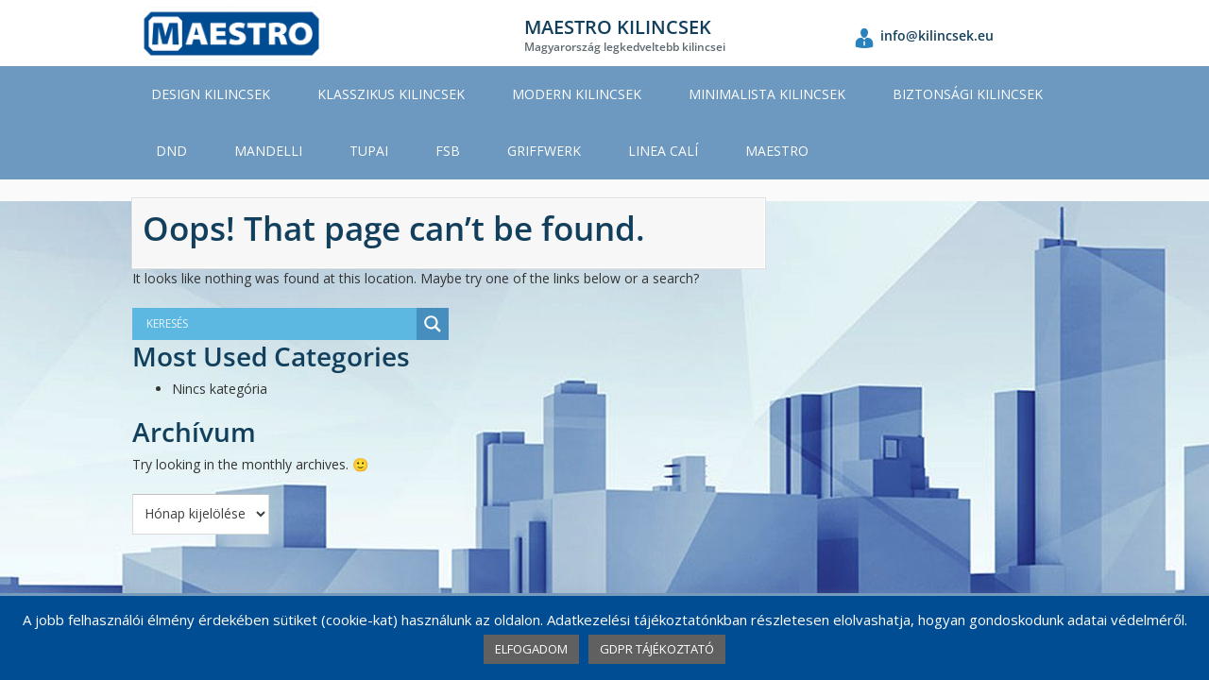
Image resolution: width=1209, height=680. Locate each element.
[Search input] (264, 324)
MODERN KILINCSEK (576, 94)
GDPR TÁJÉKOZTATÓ (657, 648)
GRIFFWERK (544, 151)
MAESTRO (777, 151)
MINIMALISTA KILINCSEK (767, 94)
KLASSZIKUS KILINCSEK (391, 94)
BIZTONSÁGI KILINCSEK (968, 94)
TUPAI (368, 151)
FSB (447, 151)
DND (171, 151)
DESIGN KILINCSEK (210, 94)
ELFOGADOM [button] (531, 648)
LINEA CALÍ (663, 151)
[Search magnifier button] (433, 324)
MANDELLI (268, 151)
